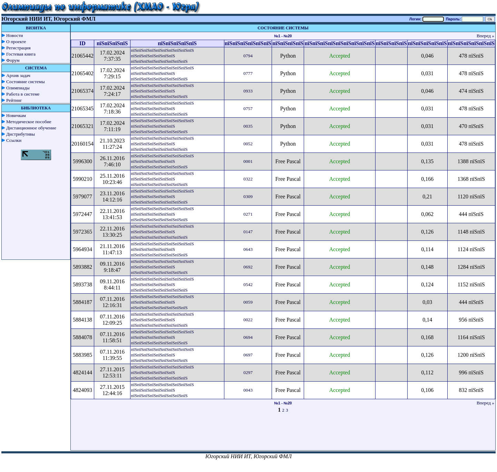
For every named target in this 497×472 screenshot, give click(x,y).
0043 (248, 390)
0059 (248, 302)
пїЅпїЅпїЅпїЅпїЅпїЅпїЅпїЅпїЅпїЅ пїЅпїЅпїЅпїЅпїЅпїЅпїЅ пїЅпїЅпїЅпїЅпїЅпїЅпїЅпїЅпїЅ (162, 56)
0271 (248, 214)
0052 (248, 143)
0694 (248, 337)
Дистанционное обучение (31, 127)
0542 (248, 284)
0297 (248, 372)
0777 (248, 73)
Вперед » (485, 35)
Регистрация (18, 47)
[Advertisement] (283, 434)
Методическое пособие (28, 121)
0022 (248, 319)
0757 (248, 108)
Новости (14, 35)
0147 (248, 231)
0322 (248, 178)
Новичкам (16, 115)
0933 (248, 91)
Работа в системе (23, 94)
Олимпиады (18, 87)
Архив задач (18, 75)
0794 (248, 55)
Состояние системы (25, 81)
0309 (248, 196)
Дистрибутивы (20, 134)
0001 (248, 161)
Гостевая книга (21, 54)
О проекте (16, 41)
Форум (13, 60)
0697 (248, 354)
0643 (248, 249)
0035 (248, 126)
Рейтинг (14, 100)
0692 (248, 266)
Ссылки (13, 140)
